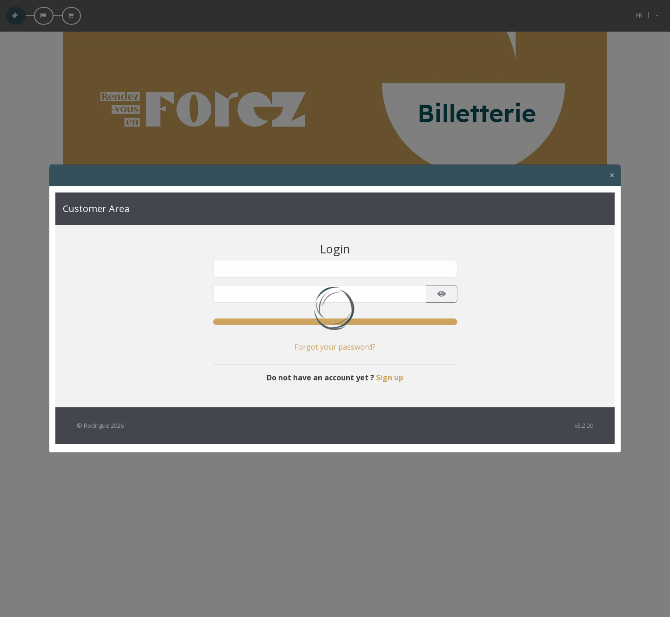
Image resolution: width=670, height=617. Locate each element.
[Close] (612, 175)
